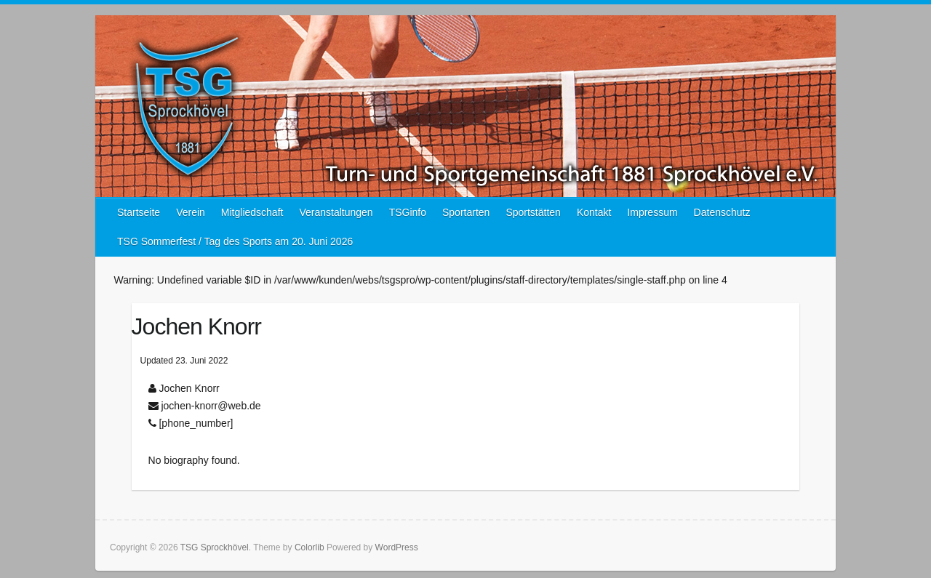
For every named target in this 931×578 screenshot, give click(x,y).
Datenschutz (722, 212)
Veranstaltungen (335, 212)
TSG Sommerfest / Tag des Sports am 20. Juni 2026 (235, 241)
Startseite (138, 212)
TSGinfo (407, 212)
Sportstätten (533, 212)
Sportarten (466, 212)
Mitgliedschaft (252, 212)
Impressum (652, 212)
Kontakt (594, 212)
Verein (190, 212)
